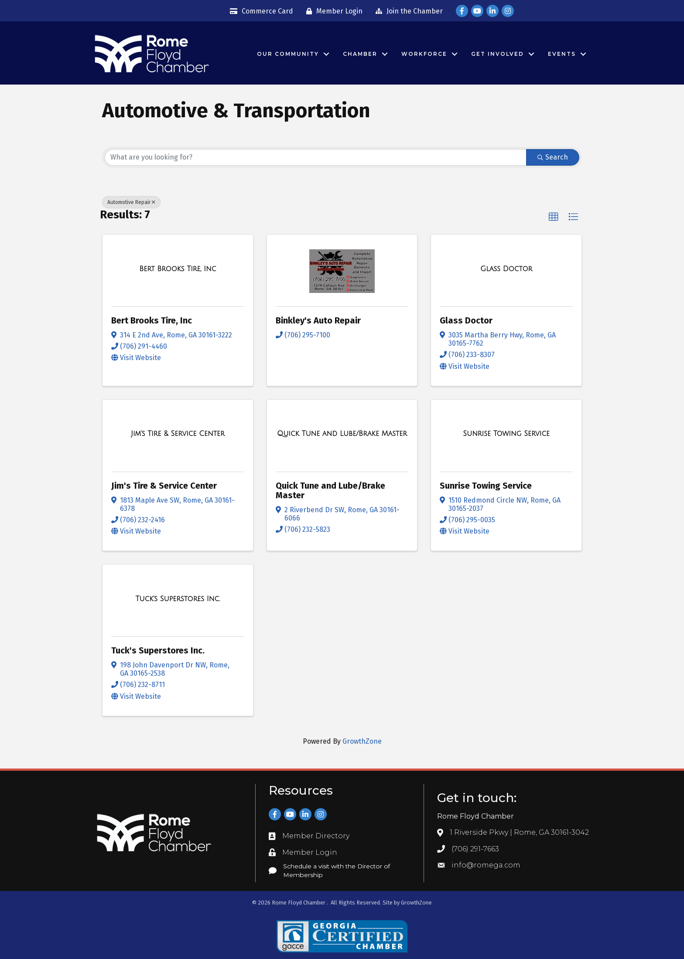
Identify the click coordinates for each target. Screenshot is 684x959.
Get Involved (497, 54)
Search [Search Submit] (552, 157)
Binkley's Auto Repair (318, 320)
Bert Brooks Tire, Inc (151, 320)
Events (562, 54)
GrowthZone (362, 741)
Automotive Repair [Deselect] (131, 202)
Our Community (288, 54)
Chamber (360, 54)
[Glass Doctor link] (506, 269)
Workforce (424, 54)
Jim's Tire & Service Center (164, 485)
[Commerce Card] (259, 11)
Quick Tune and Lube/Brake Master (330, 490)
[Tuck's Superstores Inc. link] (178, 599)
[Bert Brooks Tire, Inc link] (177, 269)
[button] (553, 217)
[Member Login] (332, 11)
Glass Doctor (466, 320)
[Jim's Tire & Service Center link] (178, 433)
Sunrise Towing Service (486, 485)
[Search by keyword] (316, 157)
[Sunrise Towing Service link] (506, 433)
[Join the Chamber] (407, 11)
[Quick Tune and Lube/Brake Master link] (342, 433)
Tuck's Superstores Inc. (158, 650)
